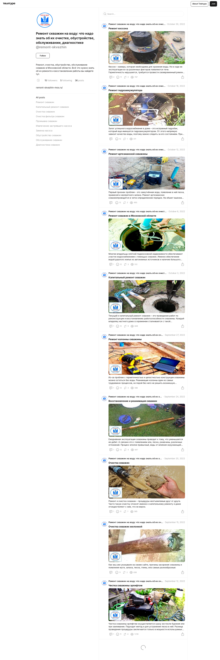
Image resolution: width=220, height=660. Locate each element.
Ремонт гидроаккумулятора (126, 92)
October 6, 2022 (176, 216)
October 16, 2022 (175, 88)
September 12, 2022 (174, 592)
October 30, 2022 (175, 25)
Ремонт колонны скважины (126, 346)
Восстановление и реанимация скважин (134, 409)
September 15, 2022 (174, 532)
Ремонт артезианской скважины (129, 157)
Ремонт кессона (119, 29)
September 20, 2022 (173, 467)
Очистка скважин (120, 472)
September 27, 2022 (174, 342)
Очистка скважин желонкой (126, 537)
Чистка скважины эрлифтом (126, 597)
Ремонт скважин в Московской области (133, 220)
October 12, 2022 (175, 153)
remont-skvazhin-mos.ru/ (49, 87)
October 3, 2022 (176, 279)
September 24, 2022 (173, 404)
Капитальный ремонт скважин (128, 283)
